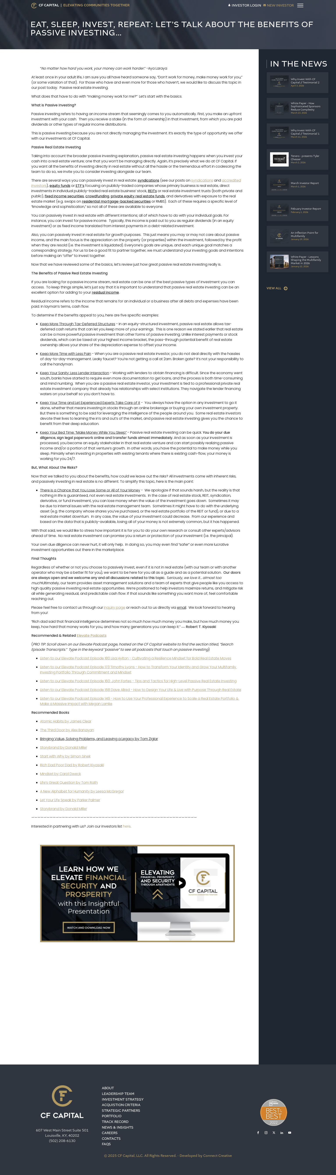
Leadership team (118, 1093)
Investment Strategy (122, 1099)
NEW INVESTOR (280, 5)
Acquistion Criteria (121, 1105)
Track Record (115, 1121)
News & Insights (117, 1127)
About (108, 1088)
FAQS (106, 1144)
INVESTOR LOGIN (246, 5)
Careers (110, 1133)
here (127, 826)
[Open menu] (300, 5)
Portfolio (111, 1116)
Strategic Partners (121, 1110)
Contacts (111, 1138)
